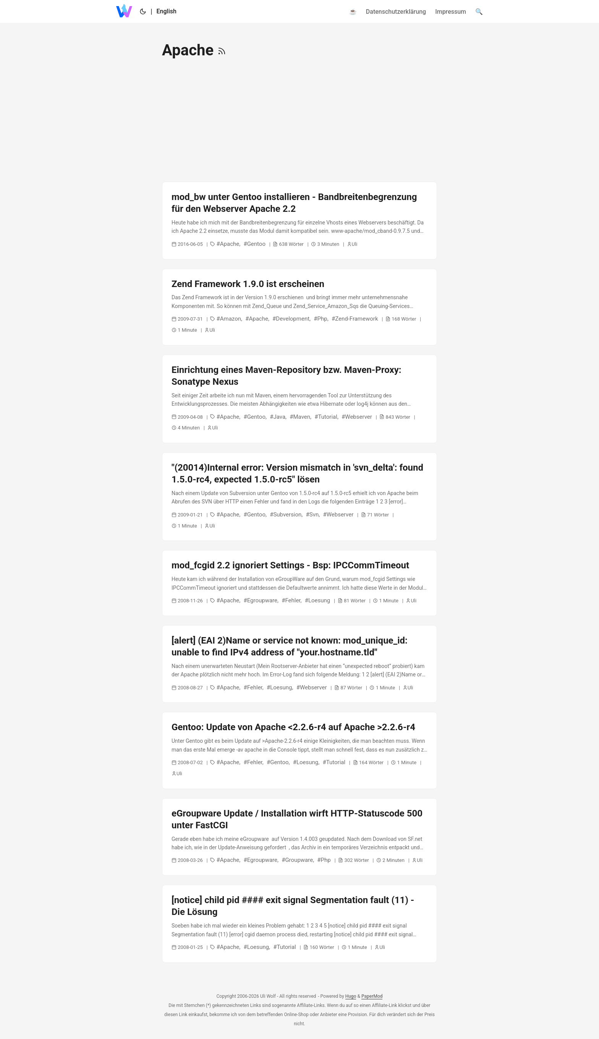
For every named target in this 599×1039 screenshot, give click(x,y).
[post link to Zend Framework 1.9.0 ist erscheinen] (299, 307)
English (166, 11)
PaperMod (372, 996)
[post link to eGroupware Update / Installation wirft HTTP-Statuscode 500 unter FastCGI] (299, 837)
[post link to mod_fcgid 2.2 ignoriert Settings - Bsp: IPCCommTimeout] (299, 582)
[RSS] (221, 50)
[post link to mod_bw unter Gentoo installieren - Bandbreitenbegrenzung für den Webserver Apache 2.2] (299, 220)
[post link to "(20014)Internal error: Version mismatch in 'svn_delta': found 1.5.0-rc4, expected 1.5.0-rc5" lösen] (299, 496)
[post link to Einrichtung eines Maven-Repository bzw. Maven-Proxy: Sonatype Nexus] (299, 399)
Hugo (350, 996)
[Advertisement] (299, 120)
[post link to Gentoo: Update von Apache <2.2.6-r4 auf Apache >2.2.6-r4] (299, 750)
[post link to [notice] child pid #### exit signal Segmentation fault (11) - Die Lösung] (299, 923)
